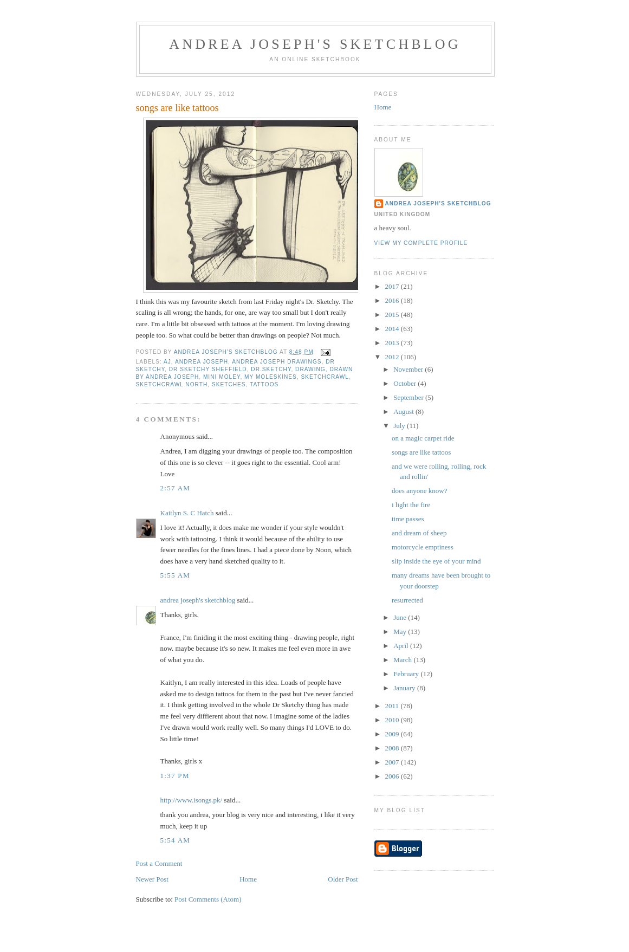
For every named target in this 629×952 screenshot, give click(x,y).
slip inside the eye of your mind (436, 561)
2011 (393, 706)
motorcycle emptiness (422, 547)
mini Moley (221, 377)
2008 (393, 748)
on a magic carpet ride (423, 438)
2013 (393, 343)
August (404, 411)
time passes (408, 519)
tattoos (264, 384)
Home (248, 879)
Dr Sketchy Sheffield (208, 369)
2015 (393, 314)
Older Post (343, 879)
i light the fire (411, 505)
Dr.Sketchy (271, 369)
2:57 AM (175, 488)
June (400, 617)
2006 (393, 776)
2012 (393, 357)
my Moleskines (270, 377)
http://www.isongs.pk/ (191, 800)
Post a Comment (159, 863)
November (409, 369)
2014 (393, 329)
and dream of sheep (419, 533)
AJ (167, 362)
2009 (393, 734)
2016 (393, 300)
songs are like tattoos (421, 452)
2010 (393, 720)
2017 (393, 286)
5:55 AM (175, 575)
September (409, 397)
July (400, 426)
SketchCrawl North (172, 384)
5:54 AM (175, 840)
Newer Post (152, 879)
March (403, 660)
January (405, 688)
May (400, 631)
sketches (229, 384)
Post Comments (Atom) (208, 899)
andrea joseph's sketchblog (315, 44)
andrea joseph (201, 362)
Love (167, 474)
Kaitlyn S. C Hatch (187, 513)
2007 (393, 762)
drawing (310, 369)
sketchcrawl (325, 377)
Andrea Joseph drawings (276, 362)
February (406, 674)
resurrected (407, 600)
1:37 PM (175, 776)
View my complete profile (421, 243)
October (405, 383)
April (401, 646)
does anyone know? (420, 491)
